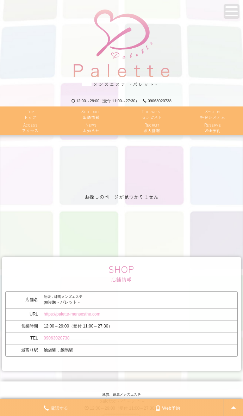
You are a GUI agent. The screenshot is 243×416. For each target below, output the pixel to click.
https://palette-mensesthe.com (72, 314)
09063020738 (157, 101)
